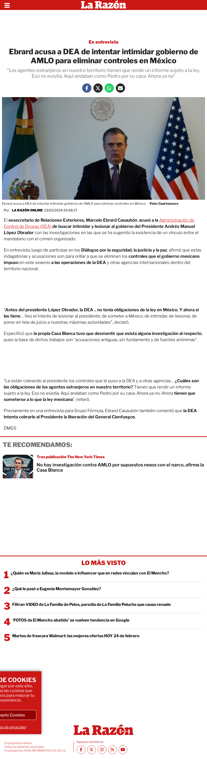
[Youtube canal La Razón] (123, 749)
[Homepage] (103, 5)
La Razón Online (27, 210)
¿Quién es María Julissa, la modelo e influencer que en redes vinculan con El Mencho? (90, 573)
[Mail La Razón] (120, 88)
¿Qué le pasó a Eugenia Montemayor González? (56, 588)
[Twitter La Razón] (98, 88)
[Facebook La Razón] (86, 88)
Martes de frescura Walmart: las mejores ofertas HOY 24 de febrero (75, 635)
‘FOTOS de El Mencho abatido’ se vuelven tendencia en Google (70, 620)
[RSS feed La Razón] (112, 749)
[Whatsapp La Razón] (109, 88)
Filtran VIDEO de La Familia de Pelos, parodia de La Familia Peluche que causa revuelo (91, 604)
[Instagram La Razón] (102, 749)
